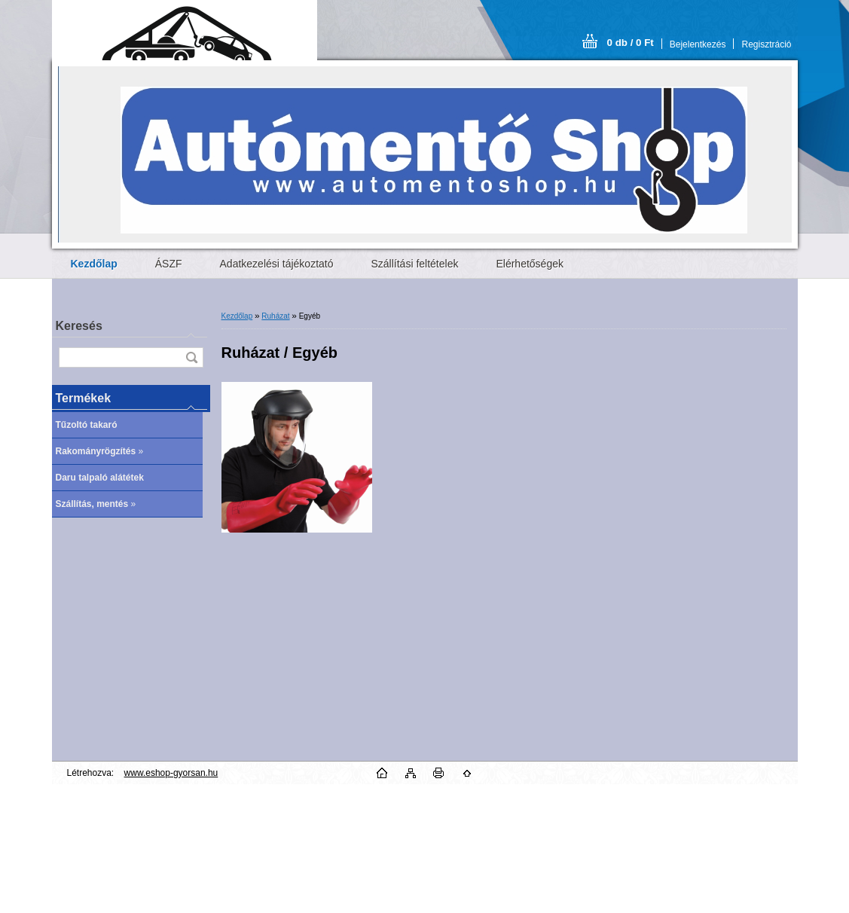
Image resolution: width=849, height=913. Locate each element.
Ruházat (275, 316)
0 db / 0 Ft (630, 42)
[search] (191, 357)
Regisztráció (766, 44)
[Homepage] (94, 264)
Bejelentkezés (698, 44)
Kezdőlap (237, 316)
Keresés (79, 325)
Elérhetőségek (529, 264)
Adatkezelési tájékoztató (277, 264)
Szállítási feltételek (415, 264)
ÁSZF (168, 264)
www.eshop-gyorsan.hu (171, 773)
